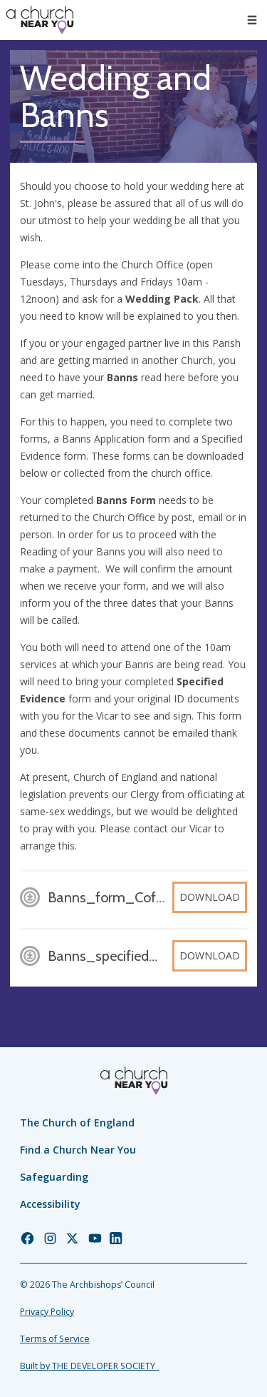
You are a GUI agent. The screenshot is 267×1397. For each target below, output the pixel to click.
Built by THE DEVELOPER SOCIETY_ (89, 1366)
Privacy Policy (47, 1312)
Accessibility (50, 1204)
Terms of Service (55, 1339)
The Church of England (77, 1122)
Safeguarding (54, 1177)
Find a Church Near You (78, 1149)
